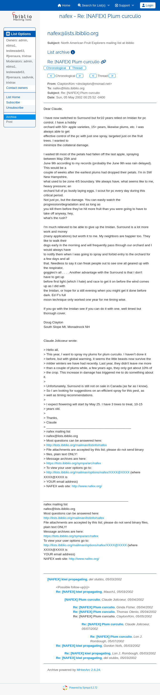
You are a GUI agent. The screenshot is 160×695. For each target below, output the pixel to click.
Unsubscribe (14, 107)
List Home (13, 97)
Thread (77, 68)
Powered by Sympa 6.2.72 (83, 687)
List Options (18, 34)
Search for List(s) (91, 5)
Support (122, 5)
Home (64, 5)
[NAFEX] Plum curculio (82, 599)
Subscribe (13, 102)
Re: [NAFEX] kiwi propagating (79, 591)
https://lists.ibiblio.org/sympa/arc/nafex (73, 463)
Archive (11, 117)
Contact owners (17, 88)
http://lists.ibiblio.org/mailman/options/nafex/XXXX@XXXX (88, 472)
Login (147, 5)
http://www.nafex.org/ (87, 486)
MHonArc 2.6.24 (88, 670)
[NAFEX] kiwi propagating (67, 579)
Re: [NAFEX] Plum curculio (94, 607)
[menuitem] (64, 5)
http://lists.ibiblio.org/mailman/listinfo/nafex (76, 445)
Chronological (56, 68)
